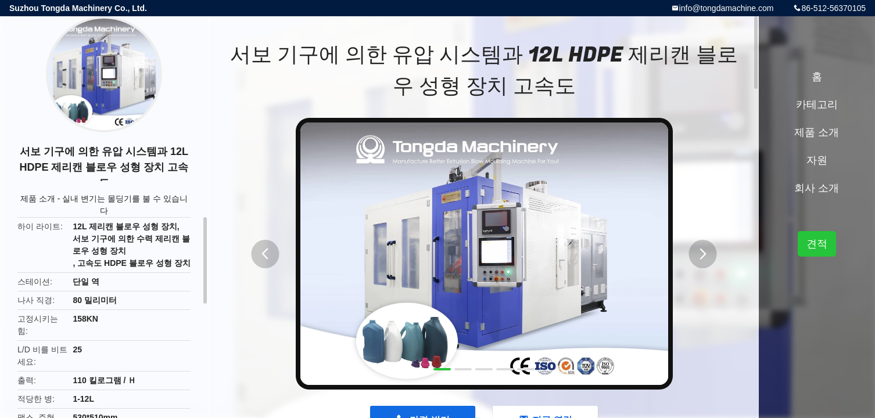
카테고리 (817, 104)
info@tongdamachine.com (726, 8)
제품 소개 (37, 198)
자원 (816, 160)
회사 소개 (816, 188)
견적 (816, 244)
